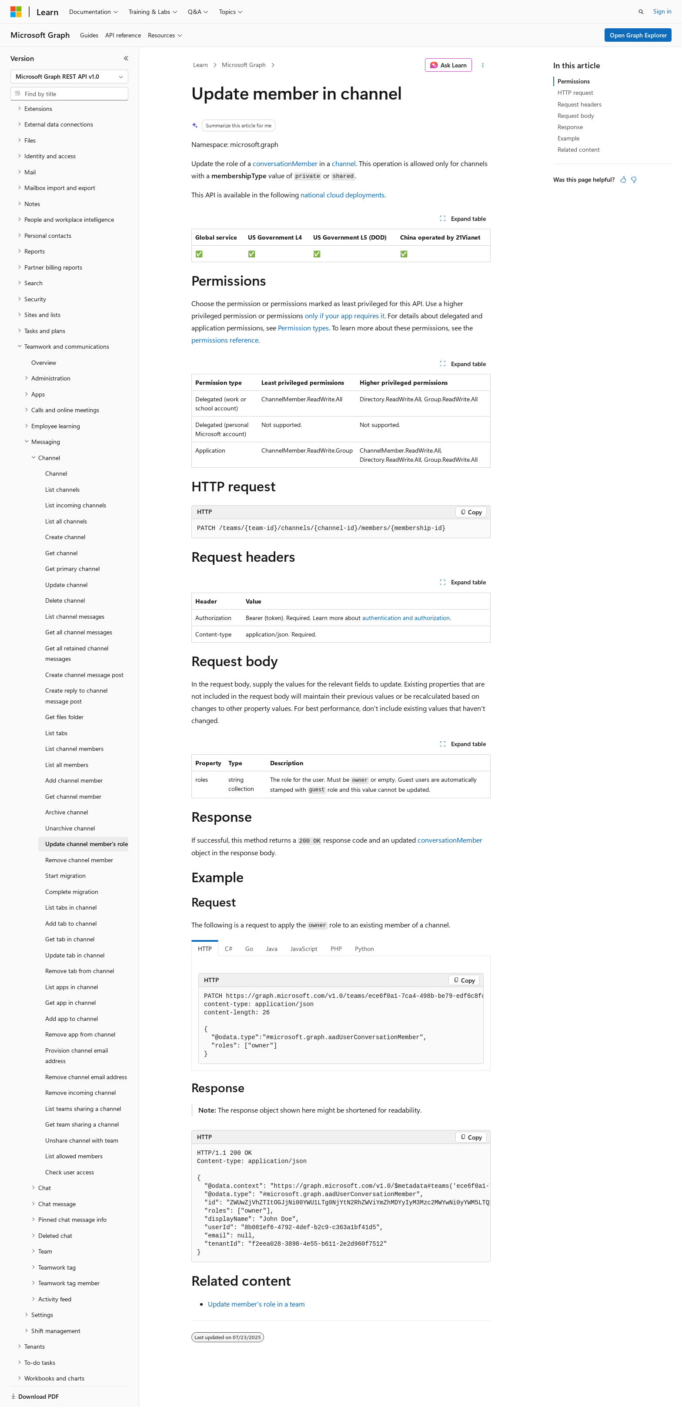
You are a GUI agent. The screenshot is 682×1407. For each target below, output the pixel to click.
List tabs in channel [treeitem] (71, 877)
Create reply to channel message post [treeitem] (76, 665)
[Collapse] (126, 58)
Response (570, 127)
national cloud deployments (342, 194)
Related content (579, 149)
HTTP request (575, 92)
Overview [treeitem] (43, 332)
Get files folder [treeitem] (64, 687)
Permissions (574, 81)
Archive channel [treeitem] (66, 782)
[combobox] (69, 76)
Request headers (580, 104)
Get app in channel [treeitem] (70, 972)
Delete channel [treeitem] (65, 570)
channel (344, 163)
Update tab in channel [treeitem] (74, 925)
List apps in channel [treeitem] (71, 957)
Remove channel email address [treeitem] (86, 1047)
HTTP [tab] (205, 948)
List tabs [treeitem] (56, 703)
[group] (341, 1025)
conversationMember (285, 163)
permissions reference (224, 339)
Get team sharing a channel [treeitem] (82, 1094)
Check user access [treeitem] (69, 1142)
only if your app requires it (344, 315)
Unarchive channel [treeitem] (70, 798)
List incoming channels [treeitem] (75, 475)
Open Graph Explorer (638, 35)
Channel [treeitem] (56, 443)
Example (568, 138)
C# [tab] (228, 948)
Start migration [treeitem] (65, 845)
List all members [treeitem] (66, 734)
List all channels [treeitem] (66, 491)
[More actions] (483, 65)
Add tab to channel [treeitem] (71, 893)
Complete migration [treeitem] (71, 861)
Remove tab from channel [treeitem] (79, 941)
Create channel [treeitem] (65, 507)
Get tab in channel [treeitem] (69, 909)
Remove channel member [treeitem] (79, 830)
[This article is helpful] (623, 179)
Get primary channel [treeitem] (72, 538)
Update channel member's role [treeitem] (86, 814)
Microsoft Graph (244, 64)
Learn (200, 64)
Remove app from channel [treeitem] (80, 1004)
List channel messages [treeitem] (74, 586)
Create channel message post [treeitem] (84, 644)
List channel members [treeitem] (74, 718)
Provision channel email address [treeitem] (76, 1025)
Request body (576, 115)
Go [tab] (249, 948)
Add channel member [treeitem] (74, 750)
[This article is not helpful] (634, 179)
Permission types (303, 327)
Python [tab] (364, 948)
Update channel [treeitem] (66, 554)
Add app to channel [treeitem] (71, 988)
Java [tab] (271, 948)
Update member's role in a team (256, 1303)
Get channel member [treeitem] (73, 766)
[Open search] (641, 12)
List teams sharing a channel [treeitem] (83, 1078)
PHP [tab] (336, 948)
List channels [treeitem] (62, 459)
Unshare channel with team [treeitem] (81, 1110)
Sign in (662, 11)
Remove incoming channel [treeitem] (80, 1062)
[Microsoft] (16, 11)
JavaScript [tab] (304, 948)
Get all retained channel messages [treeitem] (76, 623)
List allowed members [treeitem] (74, 1126)
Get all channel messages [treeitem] (78, 602)
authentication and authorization (406, 617)
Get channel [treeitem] (61, 523)
